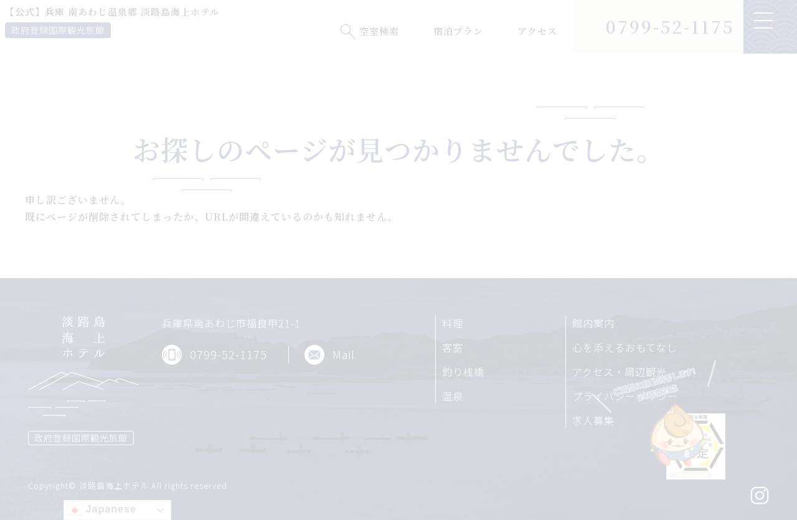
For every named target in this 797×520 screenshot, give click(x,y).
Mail (343, 354)
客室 (452, 347)
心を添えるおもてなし (624, 347)
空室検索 (379, 30)
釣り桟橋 (463, 371)
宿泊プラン (458, 30)
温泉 (452, 395)
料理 (452, 322)
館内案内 (593, 322)
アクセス (537, 30)
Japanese (101, 510)
